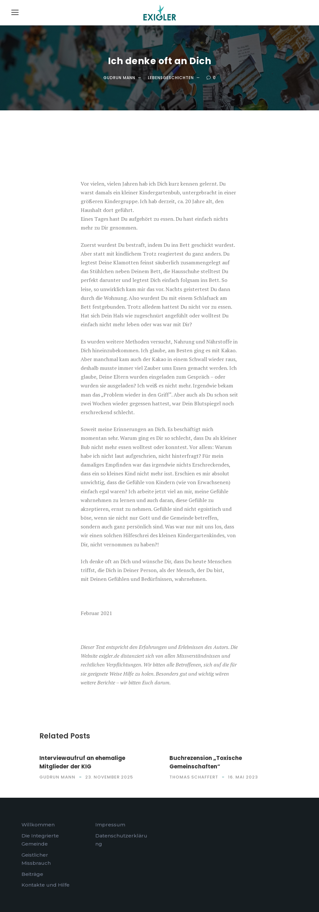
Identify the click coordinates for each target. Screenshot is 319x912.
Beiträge (32, 874)
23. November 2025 (109, 777)
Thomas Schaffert (193, 777)
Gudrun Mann (119, 77)
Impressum (110, 824)
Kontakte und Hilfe (45, 885)
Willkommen (38, 824)
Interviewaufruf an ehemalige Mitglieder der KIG (82, 762)
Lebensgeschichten (171, 77)
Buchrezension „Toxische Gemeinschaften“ (205, 762)
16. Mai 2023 (243, 777)
